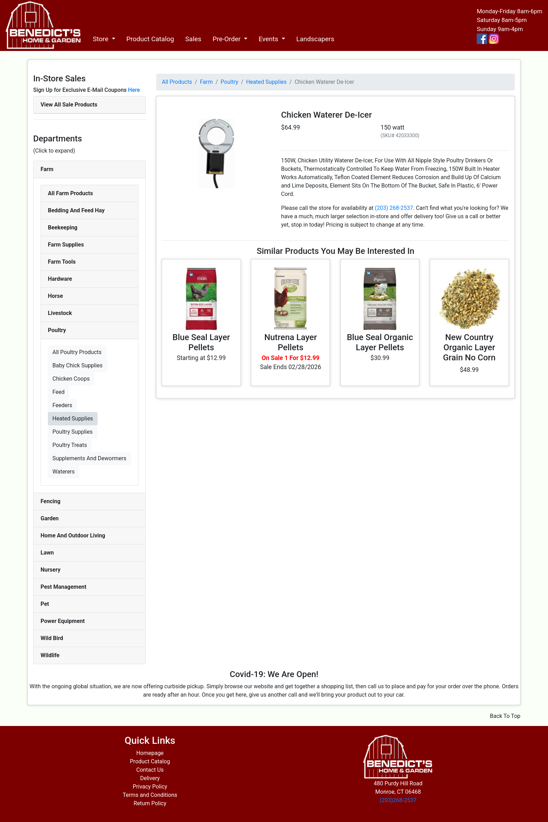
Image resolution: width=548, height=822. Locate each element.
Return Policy (150, 803)
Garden (50, 518)
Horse (55, 296)
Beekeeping (63, 227)
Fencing (50, 501)
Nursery (50, 569)
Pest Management (63, 587)
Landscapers (315, 39)
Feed (58, 392)
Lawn (47, 552)
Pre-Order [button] (227, 39)
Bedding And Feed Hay (76, 210)
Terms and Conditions (150, 795)
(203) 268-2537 (394, 208)
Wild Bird (52, 638)
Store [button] (101, 39)
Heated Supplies (72, 418)
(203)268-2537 (398, 800)
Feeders (62, 405)
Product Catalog (150, 39)
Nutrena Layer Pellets (290, 342)
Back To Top (505, 716)
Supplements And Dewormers (89, 458)
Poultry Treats (69, 445)
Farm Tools (61, 261)
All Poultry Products (77, 352)
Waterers (63, 471)
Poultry (57, 330)
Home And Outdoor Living (73, 535)
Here (134, 90)
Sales (193, 39)
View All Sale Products (69, 104)
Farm (47, 169)
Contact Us (150, 769)
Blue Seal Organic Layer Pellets (380, 342)
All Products (177, 82)
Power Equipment (63, 621)
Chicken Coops (71, 378)
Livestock (60, 313)
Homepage (150, 753)
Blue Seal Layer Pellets (201, 342)
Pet (45, 604)
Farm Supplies (66, 244)
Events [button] (269, 39)
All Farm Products (70, 193)
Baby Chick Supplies (77, 365)
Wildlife (50, 655)
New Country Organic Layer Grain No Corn (469, 347)
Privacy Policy (150, 786)
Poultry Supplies (72, 431)
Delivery (150, 778)
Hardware (60, 279)
